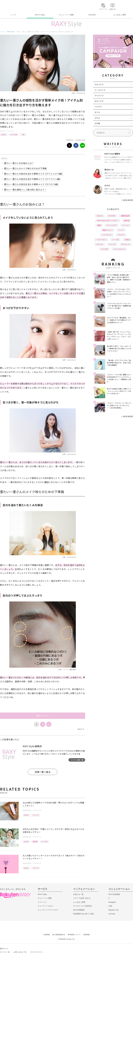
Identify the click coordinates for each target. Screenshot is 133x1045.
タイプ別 (104, 249)
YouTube (111, 914)
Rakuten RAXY (12, 6)
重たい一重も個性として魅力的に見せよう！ (25, 189)
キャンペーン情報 (66, 15)
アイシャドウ (111, 225)
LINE (110, 906)
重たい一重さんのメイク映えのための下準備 (25, 168)
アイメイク (10, 131)
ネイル (97, 112)
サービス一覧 (5, 952)
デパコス (100, 244)
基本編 (35, 841)
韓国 (99, 225)
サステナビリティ (36, 952)
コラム (97, 117)
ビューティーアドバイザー (48, 910)
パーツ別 (44, 841)
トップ (13, 15)
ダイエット (126, 244)
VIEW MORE (127, 200)
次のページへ (42, 715)
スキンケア (99, 84)
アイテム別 (13, 135)
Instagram (112, 902)
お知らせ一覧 (78, 894)
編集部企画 (125, 216)
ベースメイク (99, 90)
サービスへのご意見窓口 (82, 906)
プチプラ (121, 235)
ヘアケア (98, 106)
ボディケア (99, 101)
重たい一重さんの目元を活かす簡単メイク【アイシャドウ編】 (33, 173)
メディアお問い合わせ (81, 898)
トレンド (35, 815)
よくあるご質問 (119, 15)
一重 (23, 135)
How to (4, 135)
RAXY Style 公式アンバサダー (107, 220)
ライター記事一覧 (76, 760)
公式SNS (92, 15)
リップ (121, 230)
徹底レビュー (107, 230)
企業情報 (46, 935)
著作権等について (74, 935)
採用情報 (86, 935)
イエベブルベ (101, 239)
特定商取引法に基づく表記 (83, 914)
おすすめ (112, 216)
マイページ (42, 902)
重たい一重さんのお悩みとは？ (19, 163)
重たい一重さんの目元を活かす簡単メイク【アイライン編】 (32, 179)
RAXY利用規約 (79, 910)
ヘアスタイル (107, 235)
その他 (97, 123)
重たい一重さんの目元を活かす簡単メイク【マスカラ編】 (31, 184)
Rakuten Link (113, 910)
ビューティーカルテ (45, 906)
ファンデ (112, 244)
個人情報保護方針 (58, 935)
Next (81, 729)
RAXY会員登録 (114, 894)
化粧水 (127, 239)
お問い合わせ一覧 (20, 952)
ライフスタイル (119, 249)
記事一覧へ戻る (43, 772)
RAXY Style (40, 15)
